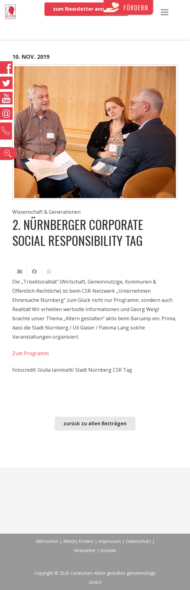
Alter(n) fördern (78, 541)
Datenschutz (138, 541)
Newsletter (85, 550)
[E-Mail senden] (19, 271)
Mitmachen (47, 541)
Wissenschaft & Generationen (46, 212)
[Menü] (164, 12)
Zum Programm (30, 353)
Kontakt (108, 550)
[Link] (10, 12)
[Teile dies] (34, 271)
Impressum (109, 541)
